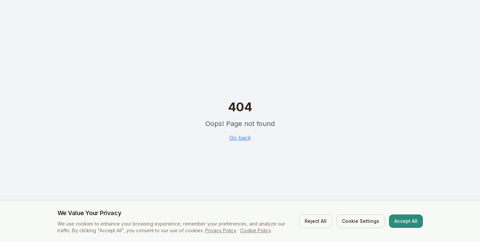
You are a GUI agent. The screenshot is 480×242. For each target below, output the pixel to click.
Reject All (315, 221)
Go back (240, 137)
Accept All (406, 221)
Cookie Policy (255, 230)
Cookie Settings (360, 221)
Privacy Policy (220, 230)
